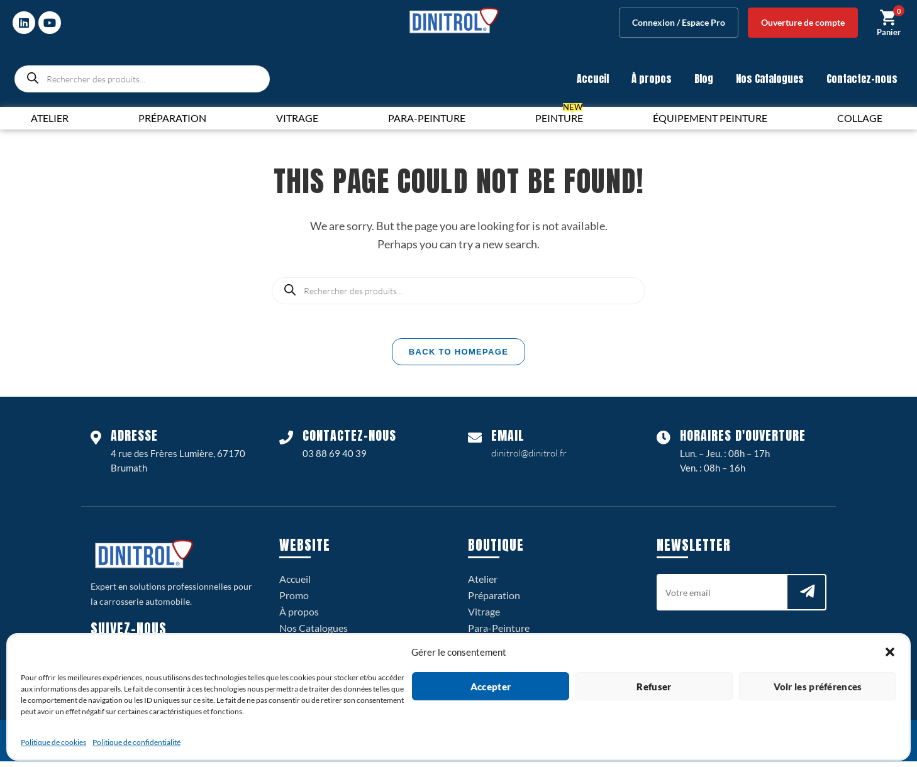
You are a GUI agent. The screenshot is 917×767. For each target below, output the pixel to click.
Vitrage (484, 617)
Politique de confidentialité (136, 742)
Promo (294, 601)
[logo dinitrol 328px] (454, 20)
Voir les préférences (818, 686)
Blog (703, 78)
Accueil (593, 78)
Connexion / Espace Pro (678, 22)
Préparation (494, 601)
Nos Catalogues (770, 78)
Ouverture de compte (803, 22)
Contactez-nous (862, 78)
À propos (651, 78)
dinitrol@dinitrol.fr (529, 459)
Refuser (653, 686)
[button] (890, 652)
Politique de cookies (53, 742)
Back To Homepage (458, 357)
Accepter (490, 686)
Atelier (482, 584)
